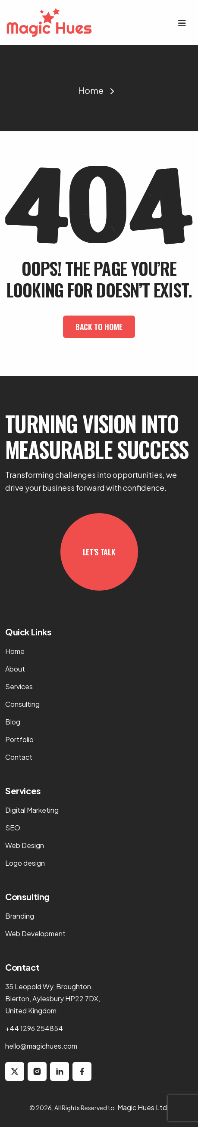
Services (19, 686)
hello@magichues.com (41, 1045)
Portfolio (19, 739)
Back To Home (99, 326)
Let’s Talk (99, 551)
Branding (19, 915)
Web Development (35, 933)
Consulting (22, 704)
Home (91, 90)
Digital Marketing (32, 809)
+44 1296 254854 (34, 1028)
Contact (18, 757)
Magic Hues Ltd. (143, 1107)
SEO (12, 827)
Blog (12, 721)
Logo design (25, 862)
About (15, 668)
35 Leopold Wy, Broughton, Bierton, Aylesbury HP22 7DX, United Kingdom (52, 998)
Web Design (24, 845)
